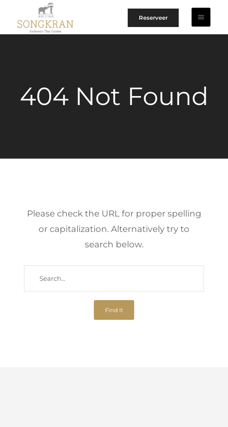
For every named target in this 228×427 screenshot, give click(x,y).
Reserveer (153, 17)
